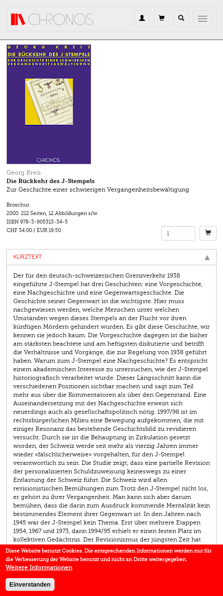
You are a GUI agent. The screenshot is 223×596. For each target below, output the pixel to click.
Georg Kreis (23, 172)
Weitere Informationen (39, 570)
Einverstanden (29, 587)
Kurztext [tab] (111, 257)
